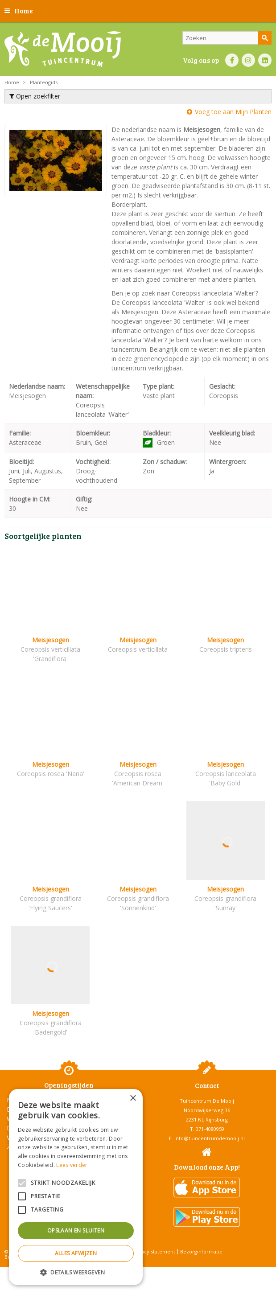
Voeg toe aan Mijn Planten (233, 111)
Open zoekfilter (34, 96)
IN (248, 60)
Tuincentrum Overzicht (160, 1271)
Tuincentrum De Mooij (207, 1100)
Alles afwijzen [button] (76, 1253)
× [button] (132, 1098)
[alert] (76, 1187)
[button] (76, 1272)
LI (265, 60)
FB (232, 60)
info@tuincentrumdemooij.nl (209, 1138)
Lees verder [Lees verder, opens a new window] (71, 1165)
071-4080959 (210, 1129)
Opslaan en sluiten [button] (75, 1230)
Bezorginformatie (201, 1251)
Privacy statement (153, 1251)
